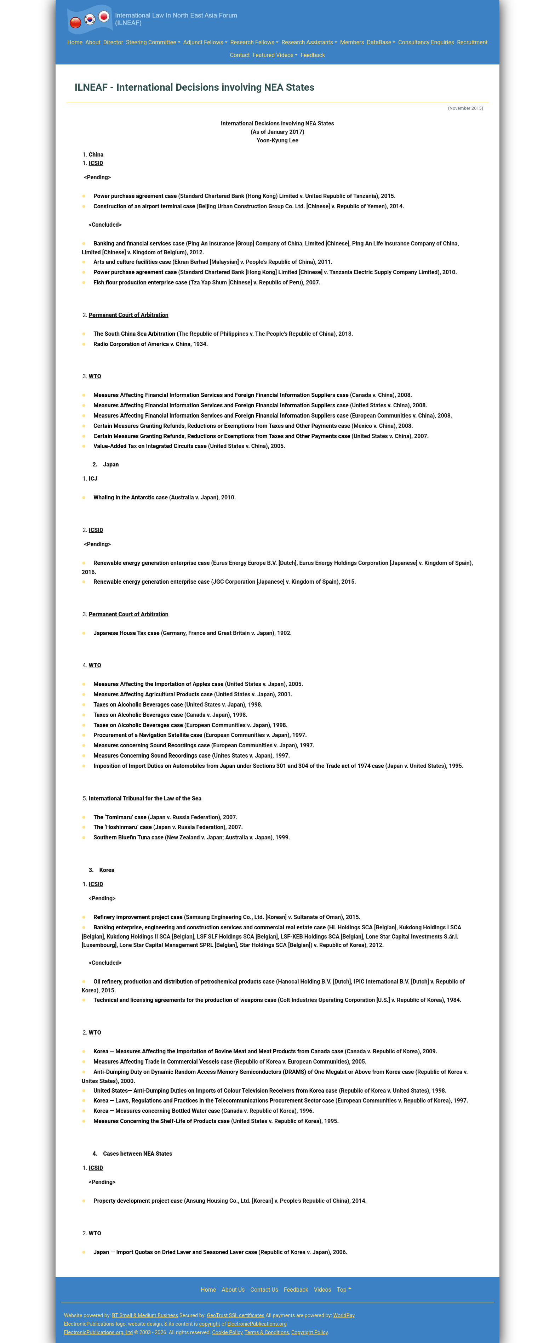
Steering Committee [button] (151, 42)
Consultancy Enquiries (426, 42)
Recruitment (472, 42)
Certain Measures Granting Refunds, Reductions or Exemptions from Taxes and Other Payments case (221, 426)
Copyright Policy (309, 1333)
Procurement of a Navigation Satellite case (147, 735)
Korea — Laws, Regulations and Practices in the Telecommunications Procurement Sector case (213, 1100)
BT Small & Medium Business (145, 1316)
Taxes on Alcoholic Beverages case (138, 704)
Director (113, 42)
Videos (322, 1289)
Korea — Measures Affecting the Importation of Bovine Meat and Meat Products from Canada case (218, 1051)
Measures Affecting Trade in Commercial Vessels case (163, 1061)
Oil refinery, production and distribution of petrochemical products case (184, 981)
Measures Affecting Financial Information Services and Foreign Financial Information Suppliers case (221, 395)
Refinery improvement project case (137, 917)
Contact (240, 55)
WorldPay (344, 1316)
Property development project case (138, 1200)
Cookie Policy (227, 1333)
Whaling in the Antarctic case (130, 497)
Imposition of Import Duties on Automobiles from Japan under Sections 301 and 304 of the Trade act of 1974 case (238, 766)
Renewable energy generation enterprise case (151, 563)
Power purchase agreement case (135, 196)
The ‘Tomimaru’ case (120, 817)
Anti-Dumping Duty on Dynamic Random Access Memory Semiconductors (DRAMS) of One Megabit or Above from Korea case (253, 1072)
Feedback (313, 55)
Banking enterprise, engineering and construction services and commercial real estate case (209, 927)
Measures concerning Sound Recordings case (151, 745)
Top (344, 1289)
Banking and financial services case (138, 243)
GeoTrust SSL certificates (235, 1316)
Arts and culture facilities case (132, 262)
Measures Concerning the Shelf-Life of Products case (161, 1121)
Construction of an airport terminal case (144, 206)
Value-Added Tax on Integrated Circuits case (150, 446)
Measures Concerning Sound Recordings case (152, 755)
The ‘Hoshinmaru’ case (122, 827)
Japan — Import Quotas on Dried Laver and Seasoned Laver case (175, 1252)
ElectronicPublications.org (257, 1324)
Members (352, 42)
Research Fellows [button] (252, 42)
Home (74, 42)
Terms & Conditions (267, 1333)
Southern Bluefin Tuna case (128, 837)
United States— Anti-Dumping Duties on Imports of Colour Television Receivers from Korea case (215, 1090)
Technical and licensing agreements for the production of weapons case (184, 1000)
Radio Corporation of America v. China (141, 344)
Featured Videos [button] (273, 55)
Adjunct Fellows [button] (203, 42)
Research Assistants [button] (307, 42)
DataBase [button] (379, 42)
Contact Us (265, 1289)
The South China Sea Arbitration (134, 333)
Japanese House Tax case (126, 633)
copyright (209, 1324)
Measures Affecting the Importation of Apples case (158, 684)
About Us (233, 1289)
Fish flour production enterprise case (140, 282)
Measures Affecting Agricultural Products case (153, 694)
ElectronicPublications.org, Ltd (98, 1333)
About (93, 42)
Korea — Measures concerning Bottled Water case (156, 1110)
